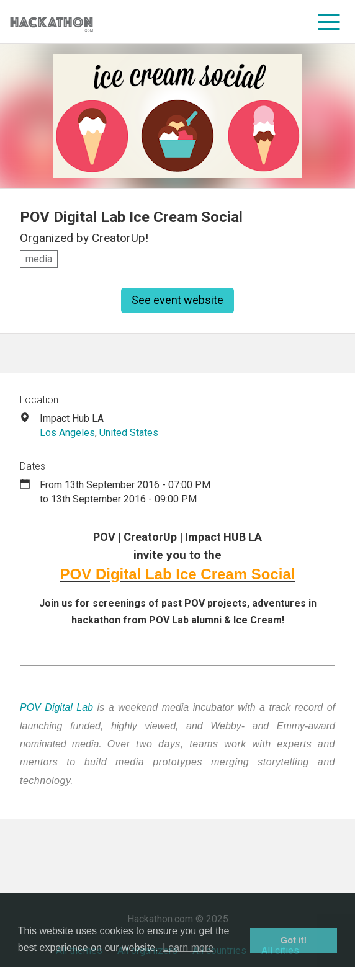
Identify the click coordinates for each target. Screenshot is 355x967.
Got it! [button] (294, 940)
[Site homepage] (51, 22)
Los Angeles (67, 433)
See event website (177, 299)
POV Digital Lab (56, 707)
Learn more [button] (188, 947)
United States (128, 433)
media (38, 259)
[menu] (329, 21)
